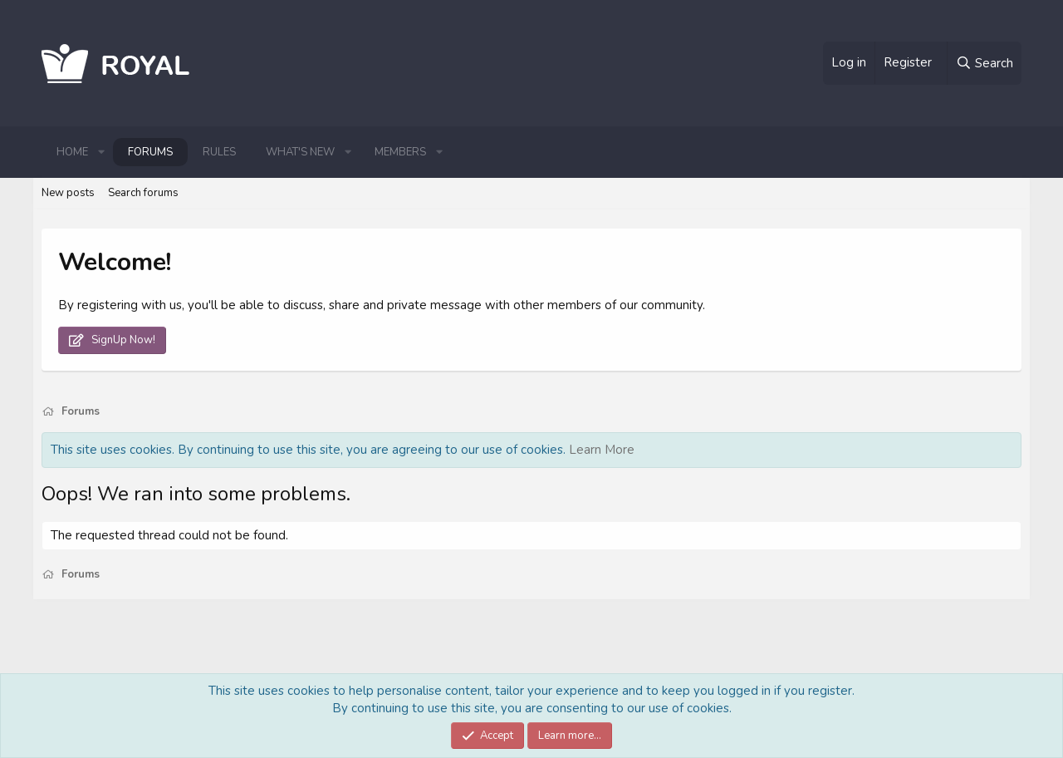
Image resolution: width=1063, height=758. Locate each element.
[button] (101, 152)
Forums (150, 152)
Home (72, 152)
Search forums (143, 192)
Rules (219, 152)
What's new (300, 152)
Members (400, 152)
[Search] (984, 63)
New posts (68, 192)
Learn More (601, 449)
